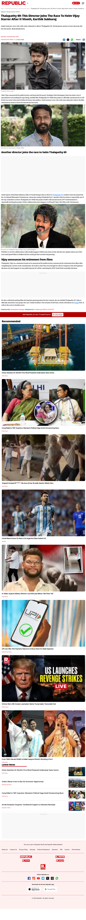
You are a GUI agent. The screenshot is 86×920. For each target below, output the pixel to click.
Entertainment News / (11, 8)
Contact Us (14, 850)
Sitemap (34, 850)
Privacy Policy (24, 850)
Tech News (5, 375)
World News (5, 707)
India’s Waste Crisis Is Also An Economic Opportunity (22, 781)
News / (3, 8)
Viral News (5, 486)
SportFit (4, 541)
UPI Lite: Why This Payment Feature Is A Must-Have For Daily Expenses (27, 649)
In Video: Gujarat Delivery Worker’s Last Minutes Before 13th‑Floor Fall (27, 593)
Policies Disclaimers (45, 850)
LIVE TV (76, 3)
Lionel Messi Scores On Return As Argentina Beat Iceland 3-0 (24, 538)
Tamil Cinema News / (24, 8)
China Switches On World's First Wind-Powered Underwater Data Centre (28, 373)
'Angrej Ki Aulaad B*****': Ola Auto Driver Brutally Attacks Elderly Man (27, 483)
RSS (64, 850)
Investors (58, 850)
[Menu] (82, 3)
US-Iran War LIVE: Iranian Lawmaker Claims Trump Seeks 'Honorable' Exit (29, 704)
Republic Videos (6, 807)
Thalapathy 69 (58, 195)
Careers (70, 850)
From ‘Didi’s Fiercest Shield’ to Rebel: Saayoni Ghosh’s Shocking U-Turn (27, 759)
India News (5, 431)
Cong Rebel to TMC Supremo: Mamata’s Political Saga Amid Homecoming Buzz (30, 428)
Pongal (76, 303)
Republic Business (7, 652)
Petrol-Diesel (6, 853)
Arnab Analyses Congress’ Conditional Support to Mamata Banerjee (28, 805)
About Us (5, 850)
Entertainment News (8, 39)
